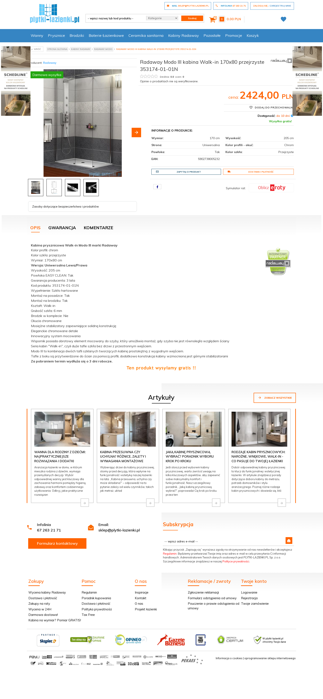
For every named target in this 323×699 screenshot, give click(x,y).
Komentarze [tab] (98, 227)
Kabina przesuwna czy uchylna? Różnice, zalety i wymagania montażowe (123, 456)
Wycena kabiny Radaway (47, 592)
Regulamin (170, 553)
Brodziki (77, 35)
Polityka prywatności (97, 609)
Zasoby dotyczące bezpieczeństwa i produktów (65, 206)
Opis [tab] (35, 227)
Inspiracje (141, 592)
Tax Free (88, 615)
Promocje (233, 35)
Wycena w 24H (39, 609)
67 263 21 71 (49, 530)
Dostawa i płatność (251, 171)
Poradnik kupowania (96, 598)
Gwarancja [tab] (62, 227)
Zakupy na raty (39, 604)
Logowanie (249, 592)
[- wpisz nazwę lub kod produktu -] (114, 18)
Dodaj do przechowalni (271, 107)
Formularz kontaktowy (57, 543)
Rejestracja (249, 598)
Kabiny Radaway (183, 35)
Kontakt (140, 598)
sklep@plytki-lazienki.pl (119, 530)
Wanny (37, 35)
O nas (139, 604)
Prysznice (56, 35)
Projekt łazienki (146, 609)
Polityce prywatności (235, 561)
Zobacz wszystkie (275, 397)
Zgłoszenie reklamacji (203, 592)
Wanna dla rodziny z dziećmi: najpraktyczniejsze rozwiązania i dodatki (60, 456)
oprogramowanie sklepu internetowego (270, 658)
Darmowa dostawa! (43, 615)
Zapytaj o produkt (178, 171)
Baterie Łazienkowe (106, 35)
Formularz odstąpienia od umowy (212, 598)
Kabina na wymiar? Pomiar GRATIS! (54, 620)
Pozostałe (212, 35)
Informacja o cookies (229, 658)
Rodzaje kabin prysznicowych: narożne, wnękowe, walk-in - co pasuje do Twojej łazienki (258, 456)
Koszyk (253, 35)
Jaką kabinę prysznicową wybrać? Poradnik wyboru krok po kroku (190, 456)
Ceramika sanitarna (146, 35)
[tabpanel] (161, 305)
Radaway (49, 62)
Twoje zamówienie (255, 604)
